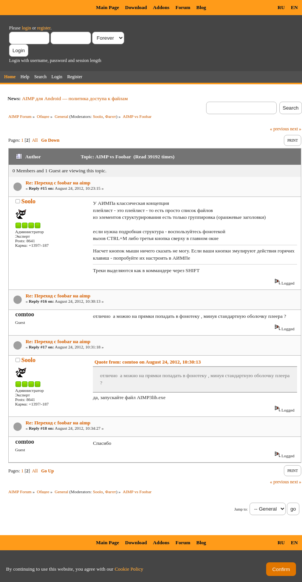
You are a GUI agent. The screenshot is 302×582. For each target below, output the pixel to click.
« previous (279, 129)
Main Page (107, 7)
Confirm (281, 569)
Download (136, 7)
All (35, 140)
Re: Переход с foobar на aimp (58, 183)
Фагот (110, 116)
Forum (183, 7)
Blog (201, 7)
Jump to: (241, 509)
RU (281, 7)
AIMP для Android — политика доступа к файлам (75, 98)
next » (295, 129)
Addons (161, 7)
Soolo (98, 116)
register (43, 28)
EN (294, 7)
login (26, 28)
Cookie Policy (129, 569)
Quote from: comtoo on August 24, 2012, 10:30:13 (147, 362)
